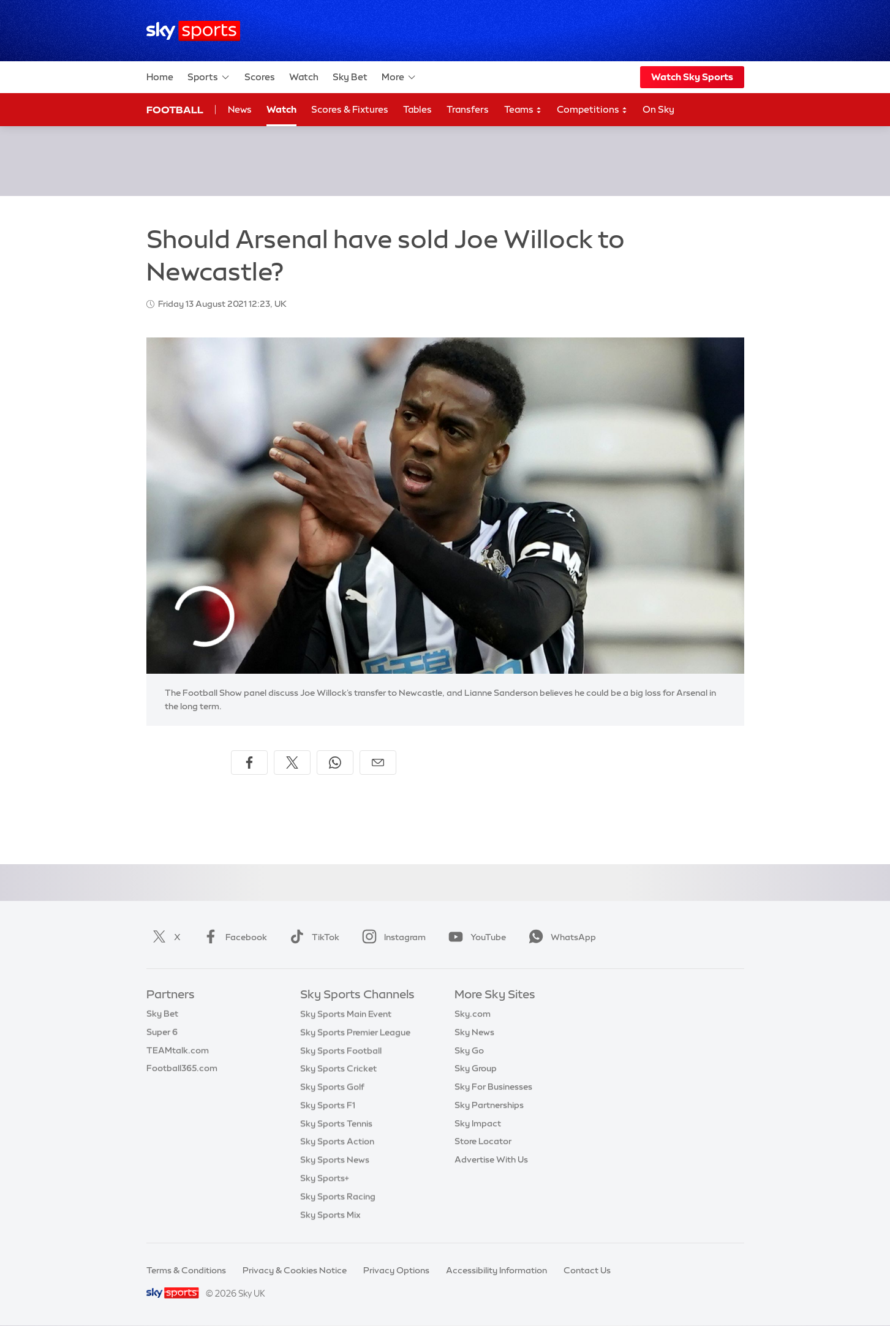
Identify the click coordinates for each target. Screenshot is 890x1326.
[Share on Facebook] (249, 762)
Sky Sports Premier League (355, 1032)
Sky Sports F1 (327, 1105)
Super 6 (162, 1032)
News (240, 109)
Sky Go (469, 1050)
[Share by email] (378, 762)
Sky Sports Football (341, 1050)
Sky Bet (350, 76)
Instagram (391, 937)
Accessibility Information (496, 1270)
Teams (523, 110)
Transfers (468, 109)
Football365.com (181, 1068)
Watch (304, 76)
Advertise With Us (491, 1159)
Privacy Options (396, 1270)
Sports (208, 77)
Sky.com (472, 1013)
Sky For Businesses (493, 1086)
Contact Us (587, 1270)
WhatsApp (560, 937)
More (399, 77)
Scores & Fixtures (349, 109)
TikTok (312, 937)
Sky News (474, 1032)
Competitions (592, 110)
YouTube (474, 937)
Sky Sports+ (324, 1177)
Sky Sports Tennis (336, 1123)
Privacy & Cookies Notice (295, 1270)
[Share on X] (292, 762)
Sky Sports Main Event (345, 1013)
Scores (259, 76)
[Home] (193, 31)
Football (174, 110)
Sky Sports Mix (330, 1214)
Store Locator (482, 1141)
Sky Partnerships (489, 1105)
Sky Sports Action (337, 1141)
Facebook (232, 937)
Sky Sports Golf (332, 1086)
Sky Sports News (334, 1159)
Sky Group (475, 1068)
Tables (417, 109)
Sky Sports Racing (337, 1196)
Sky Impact (477, 1123)
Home (159, 76)
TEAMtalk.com (177, 1050)
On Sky (658, 109)
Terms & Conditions (186, 1270)
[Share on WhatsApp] (335, 762)
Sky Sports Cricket (338, 1068)
